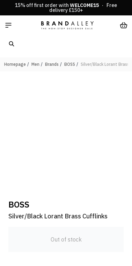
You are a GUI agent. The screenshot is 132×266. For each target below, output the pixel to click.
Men (35, 64)
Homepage (15, 64)
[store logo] (67, 25)
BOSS (69, 64)
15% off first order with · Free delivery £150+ (66, 8)
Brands (52, 64)
